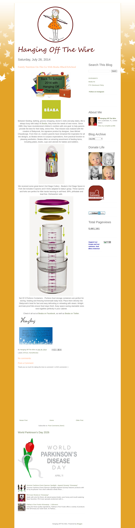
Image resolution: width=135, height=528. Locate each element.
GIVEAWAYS (93, 78)
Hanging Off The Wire (108, 118)
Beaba (44, 123)
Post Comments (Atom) (56, 425)
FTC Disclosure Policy (96, 85)
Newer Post (23, 420)
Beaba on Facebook (46, 313)
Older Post (79, 420)
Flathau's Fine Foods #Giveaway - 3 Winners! (42, 504)
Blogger (79, 524)
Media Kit (92, 82)
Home (52, 420)
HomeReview (33, 353)
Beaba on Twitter (72, 313)
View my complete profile (106, 126)
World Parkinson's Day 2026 (33, 432)
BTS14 (25, 353)
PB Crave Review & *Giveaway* (38, 495)
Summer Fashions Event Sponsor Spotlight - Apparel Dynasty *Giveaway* (52, 485)
